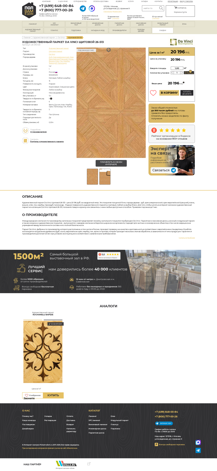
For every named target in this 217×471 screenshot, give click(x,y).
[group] (111, 102)
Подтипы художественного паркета (47, 141)
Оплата (69, 416)
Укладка (144, 1)
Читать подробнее (187, 238)
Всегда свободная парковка (172, 444)
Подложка (115, 428)
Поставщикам (28, 424)
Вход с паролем (186, 1)
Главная (27, 37)
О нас (26, 410)
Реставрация (50, 420)
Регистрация (173, 1)
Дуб (50, 57)
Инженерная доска (97, 428)
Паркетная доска (96, 433)
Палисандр (62, 63)
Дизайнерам (28, 428)
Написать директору (113, 11)
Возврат (119, 1)
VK (24, 440)
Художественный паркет (44, 37)
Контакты (158, 1)
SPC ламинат (94, 420)
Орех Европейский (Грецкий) (61, 58)
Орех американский (61, 57)
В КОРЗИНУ (169, 92)
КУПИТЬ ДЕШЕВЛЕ (187, 92)
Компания (46, 1)
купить (53, 395)
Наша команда (29, 420)
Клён (57, 61)
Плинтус (115, 424)
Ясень (70, 59)
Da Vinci (61, 37)
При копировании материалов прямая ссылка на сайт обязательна (49, 448)
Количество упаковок (159, 73)
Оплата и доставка (100, 1)
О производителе (38, 132)
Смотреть (115, 18)
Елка (113, 416)
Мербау (66, 61)
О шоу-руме (63, 1)
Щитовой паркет (55, 51)
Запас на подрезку (189, 72)
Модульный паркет (119, 420)
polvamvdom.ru (29, 10)
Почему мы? (27, 416)
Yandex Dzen (30, 440)
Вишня (52, 61)
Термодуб (53, 63)
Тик (61, 61)
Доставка (70, 420)
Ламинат (93, 416)
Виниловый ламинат (98, 424)
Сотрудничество (80, 1)
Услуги (131, 1)
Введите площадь (158, 68)
